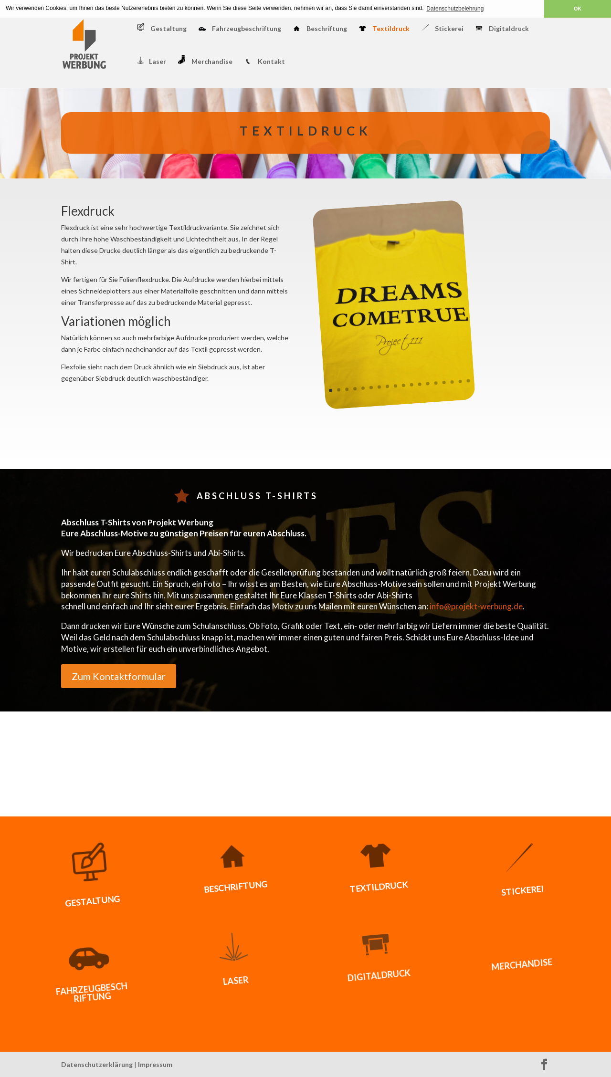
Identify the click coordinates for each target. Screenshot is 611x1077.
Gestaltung (162, 27)
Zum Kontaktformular (119, 676)
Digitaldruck (502, 28)
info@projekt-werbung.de (476, 606)
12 (419, 384)
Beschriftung (320, 28)
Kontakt (264, 61)
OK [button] (577, 8)
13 (428, 383)
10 (403, 385)
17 (460, 381)
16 (452, 381)
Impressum (155, 1064)
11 (411, 384)
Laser (151, 61)
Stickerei (442, 28)
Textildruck (384, 28)
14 (436, 383)
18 (468, 380)
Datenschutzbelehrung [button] (455, 8)
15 (444, 382)
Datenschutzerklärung (97, 1064)
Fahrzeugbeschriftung (240, 28)
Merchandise (205, 60)
